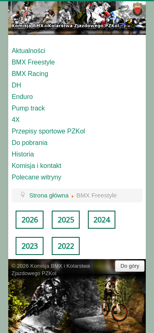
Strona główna (49, 195)
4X (15, 119)
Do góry (129, 266)
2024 (101, 220)
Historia (22, 154)
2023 (29, 246)
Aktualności (28, 50)
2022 (65, 246)
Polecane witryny (36, 177)
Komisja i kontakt (36, 165)
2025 (65, 220)
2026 (29, 220)
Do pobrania (29, 142)
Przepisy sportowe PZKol (48, 131)
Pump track (28, 108)
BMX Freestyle (33, 62)
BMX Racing (29, 73)
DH (16, 85)
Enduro (22, 96)
